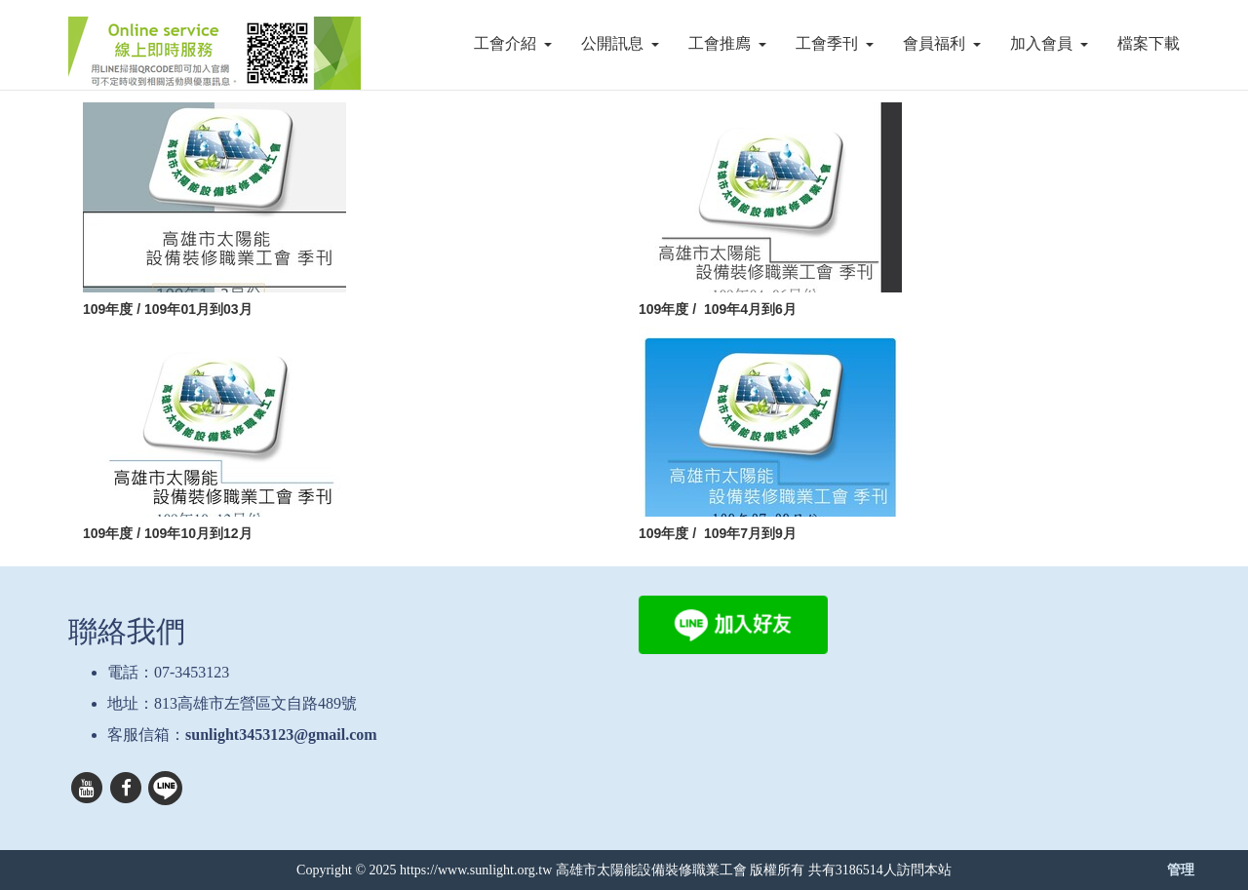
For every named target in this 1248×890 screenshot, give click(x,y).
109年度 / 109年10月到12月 (168, 533)
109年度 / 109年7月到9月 (718, 533)
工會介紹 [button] (513, 43)
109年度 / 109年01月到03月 (168, 309)
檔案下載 (1148, 43)
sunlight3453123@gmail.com (281, 734)
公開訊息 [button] (620, 43)
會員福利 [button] (942, 43)
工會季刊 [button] (835, 43)
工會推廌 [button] (727, 43)
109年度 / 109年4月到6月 (718, 309)
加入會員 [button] (1049, 43)
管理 (1180, 869)
